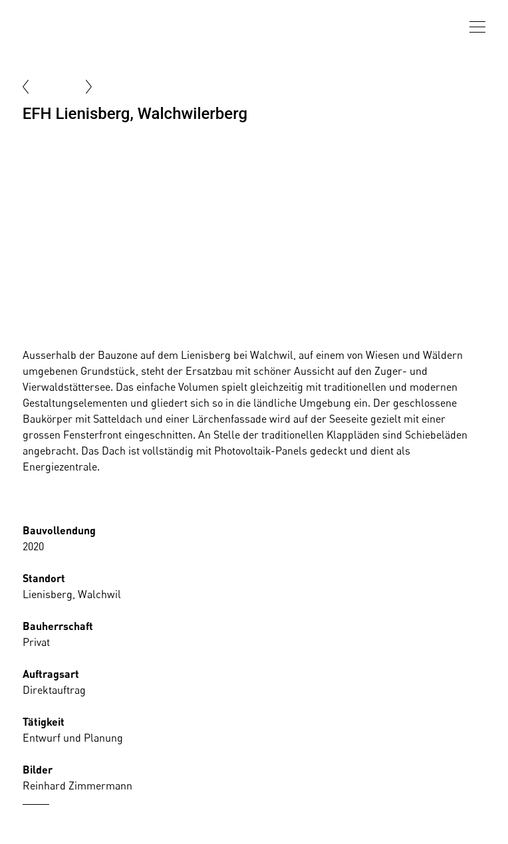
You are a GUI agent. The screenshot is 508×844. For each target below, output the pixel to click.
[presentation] (477, 27)
